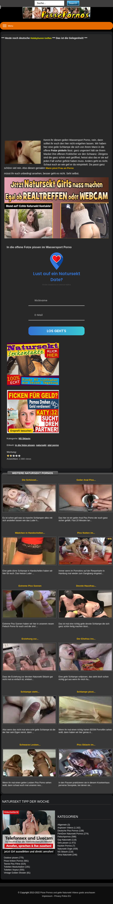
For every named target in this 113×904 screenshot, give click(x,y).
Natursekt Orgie (65, 849)
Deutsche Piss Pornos (68, 830)
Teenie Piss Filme (12, 864)
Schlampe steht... (30, 691)
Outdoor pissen (11, 857)
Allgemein (62, 825)
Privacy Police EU (62, 896)
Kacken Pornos (65, 846)
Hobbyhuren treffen (41, 38)
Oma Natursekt (65, 854)
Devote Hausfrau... (86, 585)
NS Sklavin (24, 438)
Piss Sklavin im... (86, 744)
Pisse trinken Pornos (13, 861)
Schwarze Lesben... (30, 744)
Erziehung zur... (30, 638)
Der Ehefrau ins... (86, 638)
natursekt (41, 445)
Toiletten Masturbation (14, 867)
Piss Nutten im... (86, 533)
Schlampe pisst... (86, 691)
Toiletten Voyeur (11, 870)
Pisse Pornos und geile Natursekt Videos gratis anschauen (67, 892)
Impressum (47, 896)
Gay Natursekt (64, 840)
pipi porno (53, 445)
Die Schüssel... (30, 480)
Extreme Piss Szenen (30, 585)
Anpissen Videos (65, 827)
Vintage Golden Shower (15, 873)
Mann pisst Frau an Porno (60, 168)
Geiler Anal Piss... (86, 480)
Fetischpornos (64, 836)
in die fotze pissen (25, 445)
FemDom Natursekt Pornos (70, 833)
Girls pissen (63, 843)
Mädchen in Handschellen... (30, 533)
